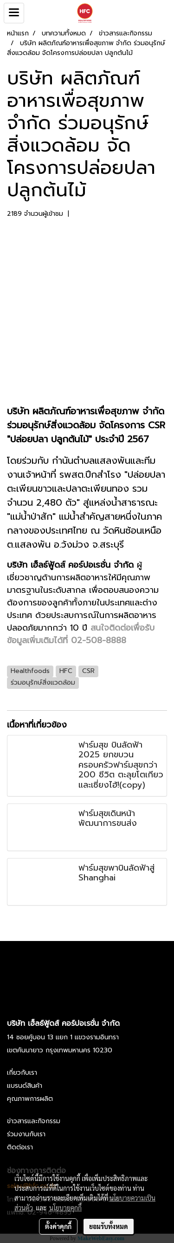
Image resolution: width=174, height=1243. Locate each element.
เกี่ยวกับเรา (22, 1073)
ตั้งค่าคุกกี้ (58, 1226)
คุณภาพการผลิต (30, 1099)
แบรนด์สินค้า (24, 1086)
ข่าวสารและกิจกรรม (33, 1121)
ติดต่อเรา (20, 1147)
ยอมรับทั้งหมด (108, 1226)
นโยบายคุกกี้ (65, 1207)
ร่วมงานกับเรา (26, 1134)
